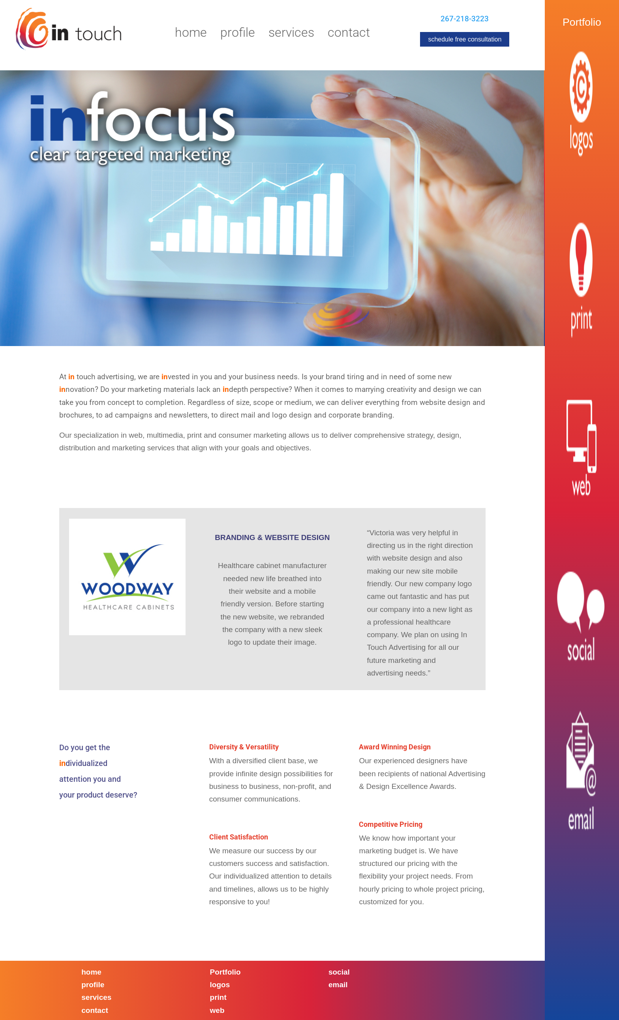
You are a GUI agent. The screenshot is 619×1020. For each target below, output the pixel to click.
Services (291, 34)
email (338, 984)
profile (92, 984)
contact (94, 1010)
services (96, 997)
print (218, 997)
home (91, 972)
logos (220, 984)
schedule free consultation (464, 39)
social (339, 972)
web (217, 1010)
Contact (349, 34)
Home (191, 34)
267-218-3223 (465, 18)
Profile (237, 34)
